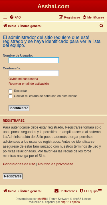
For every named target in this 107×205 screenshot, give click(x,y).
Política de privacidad (55, 164)
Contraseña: (12, 68)
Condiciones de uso (19, 164)
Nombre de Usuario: (18, 55)
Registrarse (12, 176)
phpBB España (70, 202)
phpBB (41, 198)
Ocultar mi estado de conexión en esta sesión (43, 96)
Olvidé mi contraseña (23, 78)
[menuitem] (15, 17)
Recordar (18, 90)
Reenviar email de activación (29, 83)
